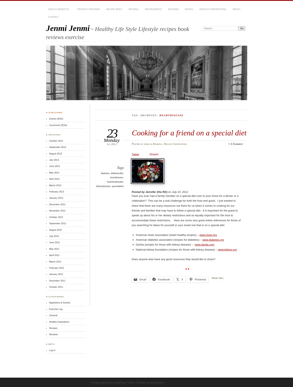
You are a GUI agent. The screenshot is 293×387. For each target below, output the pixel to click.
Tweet (135, 154)
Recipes (134, 9)
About (236, 9)
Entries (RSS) (56, 118)
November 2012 (57, 210)
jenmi (147, 144)
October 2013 (56, 141)
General (157, 144)
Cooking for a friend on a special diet (189, 133)
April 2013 (54, 179)
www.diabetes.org (213, 239)
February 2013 (56, 191)
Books (189, 9)
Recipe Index (114, 9)
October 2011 (56, 287)
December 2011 (57, 280)
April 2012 (54, 255)
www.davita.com (204, 244)
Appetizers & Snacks (59, 302)
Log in (52, 350)
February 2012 (56, 268)
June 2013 (54, 166)
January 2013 (56, 198)
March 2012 (55, 261)
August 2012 (55, 230)
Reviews (173, 9)
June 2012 (54, 242)
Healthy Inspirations (212, 9)
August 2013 (55, 153)
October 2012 (56, 217)
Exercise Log (55, 309)
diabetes (105, 173)
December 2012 (57, 204)
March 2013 (55, 185)
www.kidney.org (227, 249)
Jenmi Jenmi (68, 28)
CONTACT (53, 17)
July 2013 (54, 160)
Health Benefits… (59, 9)
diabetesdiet (117, 173)
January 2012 (56, 274)
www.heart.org (208, 235)
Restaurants (153, 9)
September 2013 (57, 147)
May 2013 (54, 172)
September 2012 (57, 223)
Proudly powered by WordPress (108, 382)
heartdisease (116, 177)
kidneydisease (103, 186)
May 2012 (54, 249)
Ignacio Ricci (157, 382)
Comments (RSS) (58, 125)
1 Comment (237, 144)
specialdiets (118, 186)
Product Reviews (88, 9)
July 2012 (54, 236)
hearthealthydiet (115, 182)
